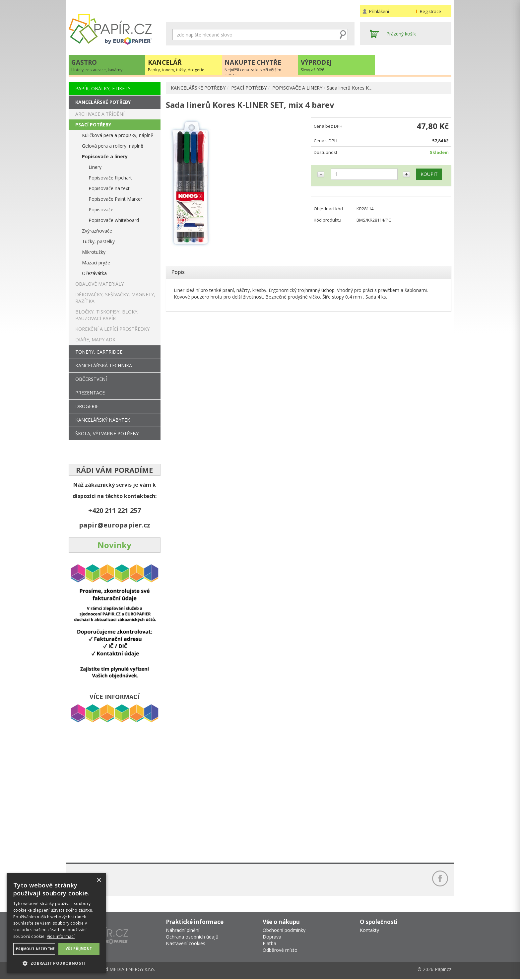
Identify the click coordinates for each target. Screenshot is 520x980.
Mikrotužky (93, 252)
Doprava (272, 937)
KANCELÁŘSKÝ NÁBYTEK (102, 420)
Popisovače (101, 209)
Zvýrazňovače (97, 231)
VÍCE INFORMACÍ (114, 697)
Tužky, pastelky (98, 241)
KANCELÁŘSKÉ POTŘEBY (198, 88)
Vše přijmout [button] (79, 948)
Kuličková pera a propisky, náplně (117, 135)
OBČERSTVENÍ (91, 379)
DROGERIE (86, 406)
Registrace (430, 11)
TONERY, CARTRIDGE (98, 352)
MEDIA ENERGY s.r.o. (132, 969)
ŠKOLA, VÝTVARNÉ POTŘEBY (107, 433)
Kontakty (369, 930)
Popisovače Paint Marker (115, 199)
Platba (269, 943)
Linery (95, 167)
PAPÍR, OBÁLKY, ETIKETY (102, 88)
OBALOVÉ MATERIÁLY (99, 284)
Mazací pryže (96, 262)
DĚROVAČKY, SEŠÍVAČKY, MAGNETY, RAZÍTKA (115, 297)
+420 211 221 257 (114, 510)
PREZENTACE (90, 392)
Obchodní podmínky (284, 930)
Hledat (343, 34)
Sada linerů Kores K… (349, 88)
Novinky (114, 544)
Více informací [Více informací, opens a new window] (61, 936)
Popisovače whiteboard (114, 220)
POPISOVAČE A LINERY (297, 88)
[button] (56, 963)
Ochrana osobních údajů (192, 937)
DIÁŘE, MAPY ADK (95, 339)
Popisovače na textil (110, 188)
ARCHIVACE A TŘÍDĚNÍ (99, 114)
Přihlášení (379, 11)
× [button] (98, 880)
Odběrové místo (280, 950)
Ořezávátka (94, 273)
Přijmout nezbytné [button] (35, 948)
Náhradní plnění (182, 930)
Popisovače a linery (105, 156)
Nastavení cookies (185, 943)
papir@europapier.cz (114, 525)
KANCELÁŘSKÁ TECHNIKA (103, 365)
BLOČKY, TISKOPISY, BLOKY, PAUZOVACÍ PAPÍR (107, 315)
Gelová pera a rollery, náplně (112, 146)
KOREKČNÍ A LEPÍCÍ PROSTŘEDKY (112, 329)
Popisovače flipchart (110, 178)
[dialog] (56, 923)
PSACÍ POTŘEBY (249, 88)
